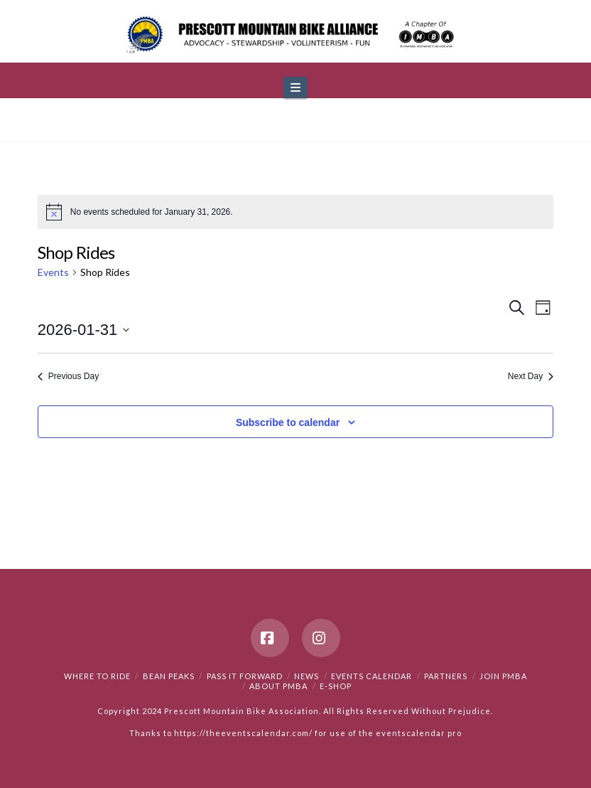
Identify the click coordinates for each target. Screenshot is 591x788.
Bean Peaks (169, 676)
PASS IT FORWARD (245, 676)
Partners (445, 676)
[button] (295, 88)
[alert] (295, 212)
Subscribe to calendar (288, 422)
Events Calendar (371, 676)
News (306, 676)
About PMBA (278, 686)
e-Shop (336, 686)
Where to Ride (97, 676)
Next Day (530, 376)
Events (53, 272)
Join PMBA (503, 676)
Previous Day (68, 376)
